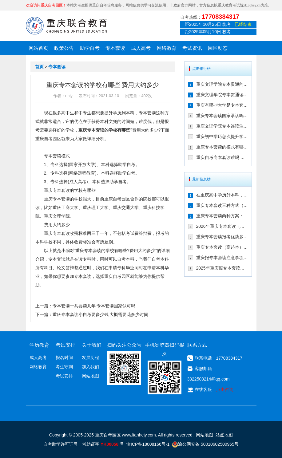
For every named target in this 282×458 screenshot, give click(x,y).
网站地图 (90, 375)
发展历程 (90, 357)
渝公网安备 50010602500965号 (205, 444)
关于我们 (91, 345)
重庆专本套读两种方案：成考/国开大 (222, 215)
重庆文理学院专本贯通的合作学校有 (222, 84)
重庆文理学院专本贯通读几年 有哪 (222, 94)
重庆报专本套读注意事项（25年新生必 (222, 257)
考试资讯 (192, 48)
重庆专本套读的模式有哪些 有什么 (222, 146)
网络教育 (167, 48)
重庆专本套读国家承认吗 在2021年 (222, 115)
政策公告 (64, 48)
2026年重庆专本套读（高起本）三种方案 (222, 226)
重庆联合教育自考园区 (66, 25)
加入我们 (90, 366)
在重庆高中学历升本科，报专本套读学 (222, 194)
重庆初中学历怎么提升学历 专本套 (222, 136)
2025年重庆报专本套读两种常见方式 (222, 268)
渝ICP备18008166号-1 (147, 444)
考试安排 (64, 375)
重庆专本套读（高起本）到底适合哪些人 (222, 247)
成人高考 (141, 48)
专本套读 (115, 48)
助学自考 (90, 48)
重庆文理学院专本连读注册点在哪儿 (222, 126)
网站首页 (38, 48)
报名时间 (64, 357)
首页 (39, 66)
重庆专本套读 (91, 130)
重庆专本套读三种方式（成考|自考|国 (222, 205)
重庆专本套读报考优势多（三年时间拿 (222, 236)
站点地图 (224, 434)
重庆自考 (44, 138)
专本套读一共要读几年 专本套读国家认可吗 (94, 305)
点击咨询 (224, 389)
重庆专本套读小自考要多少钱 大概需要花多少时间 (101, 314)
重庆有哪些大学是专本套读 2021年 (222, 105)
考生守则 (64, 366)
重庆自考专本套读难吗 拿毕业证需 (222, 157)
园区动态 (218, 48)
